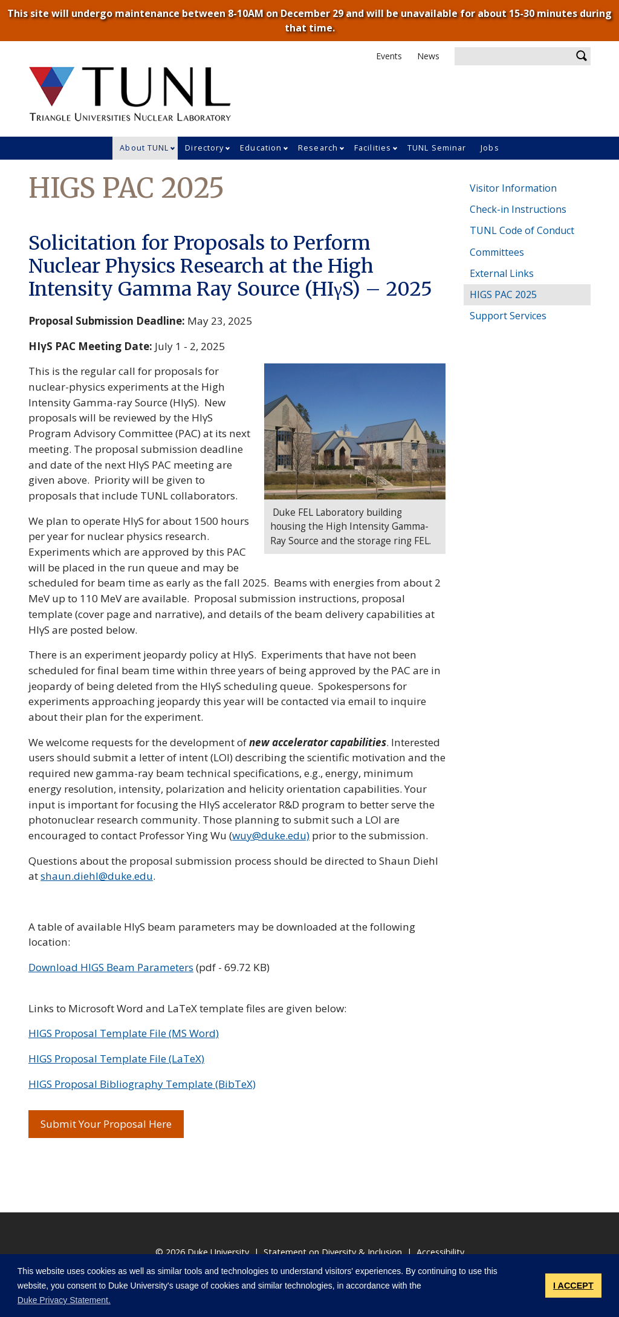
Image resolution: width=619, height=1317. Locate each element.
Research (318, 147)
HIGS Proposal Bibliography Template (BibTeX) (142, 1084)
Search (581, 56)
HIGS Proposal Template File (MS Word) (123, 1033)
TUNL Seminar (436, 147)
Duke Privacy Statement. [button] (64, 1300)
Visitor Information (513, 188)
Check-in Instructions (518, 209)
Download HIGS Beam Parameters (110, 967)
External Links (502, 273)
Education (261, 147)
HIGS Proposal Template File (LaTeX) (116, 1058)
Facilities (372, 147)
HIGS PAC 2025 (503, 294)
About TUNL (144, 147)
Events (389, 56)
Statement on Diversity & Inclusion (333, 1252)
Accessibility (440, 1252)
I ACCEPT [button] (573, 1285)
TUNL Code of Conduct (522, 230)
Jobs (490, 147)
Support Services (508, 315)
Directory (204, 147)
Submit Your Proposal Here (112, 1123)
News (428, 56)
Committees (497, 252)
